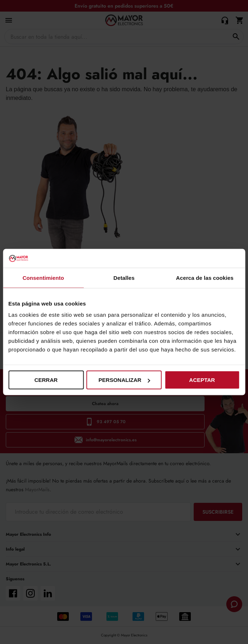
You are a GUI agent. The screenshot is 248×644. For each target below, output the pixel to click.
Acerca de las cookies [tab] (205, 277)
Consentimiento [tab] (43, 277)
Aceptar (202, 380)
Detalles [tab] (123, 277)
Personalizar (124, 380)
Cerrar (46, 380)
